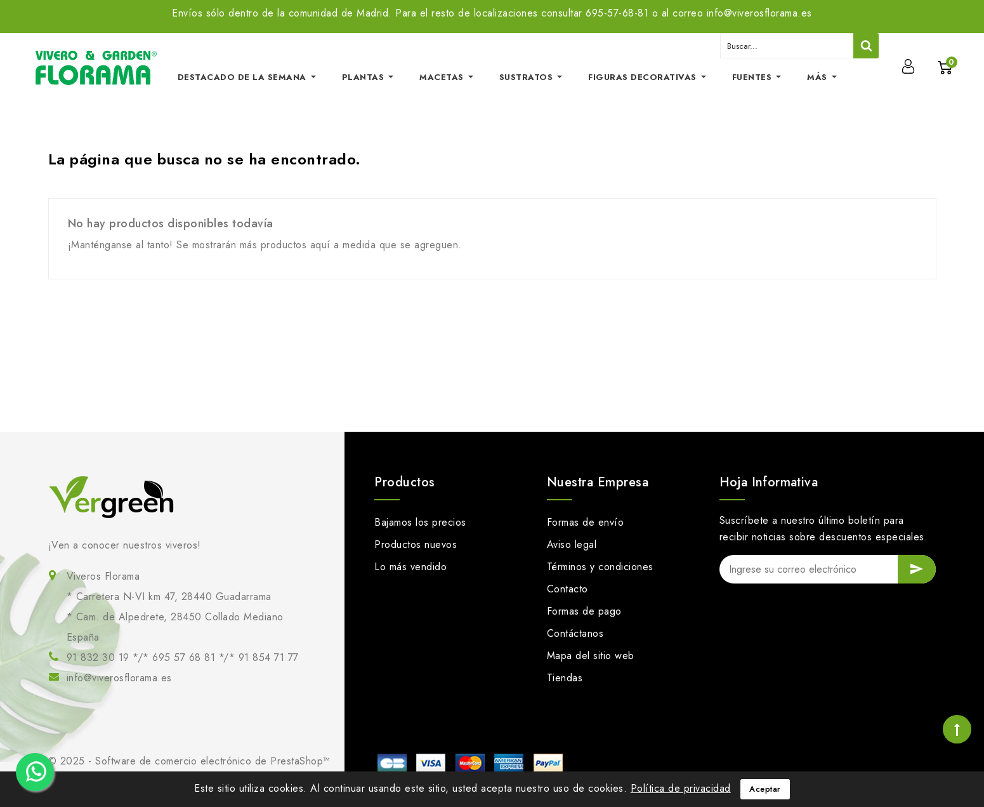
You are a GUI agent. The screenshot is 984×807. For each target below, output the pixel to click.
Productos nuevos (415, 544)
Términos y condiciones (600, 566)
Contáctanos (575, 633)
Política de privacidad (681, 788)
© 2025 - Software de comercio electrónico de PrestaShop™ (189, 761)
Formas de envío (585, 522)
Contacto (567, 589)
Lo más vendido (410, 566)
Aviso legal (572, 544)
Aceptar (765, 789)
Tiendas (565, 677)
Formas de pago (584, 611)
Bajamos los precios (420, 522)
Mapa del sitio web (590, 655)
